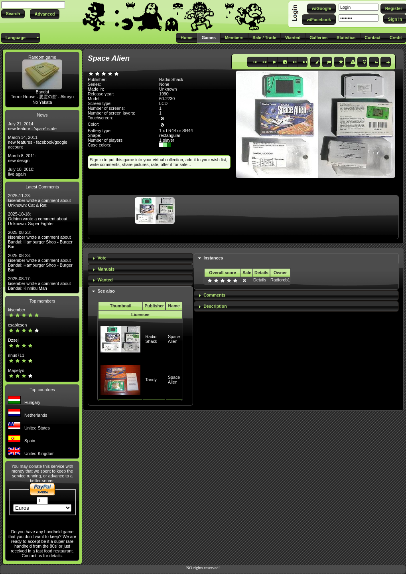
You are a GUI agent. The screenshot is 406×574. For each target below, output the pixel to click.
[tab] (140, 258)
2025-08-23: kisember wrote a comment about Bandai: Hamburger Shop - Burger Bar (40, 239)
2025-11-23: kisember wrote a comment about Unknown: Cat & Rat (39, 200)
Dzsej (13, 340)
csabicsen (17, 325)
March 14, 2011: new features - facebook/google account (37, 142)
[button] (13, 13)
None (164, 84)
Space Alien (174, 339)
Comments (214, 295)
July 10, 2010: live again (21, 171)
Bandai (42, 91)
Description (215, 306)
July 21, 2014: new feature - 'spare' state (32, 126)
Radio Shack (151, 339)
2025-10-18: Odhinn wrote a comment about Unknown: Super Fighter (37, 219)
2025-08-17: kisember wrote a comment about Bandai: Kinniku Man (39, 283)
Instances (213, 257)
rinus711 (16, 355)
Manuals (105, 269)
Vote (101, 257)
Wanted (104, 279)
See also (105, 291)
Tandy (150, 379)
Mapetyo (16, 370)
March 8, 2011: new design (22, 158)
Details (259, 279)
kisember (16, 309)
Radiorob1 (280, 279)
